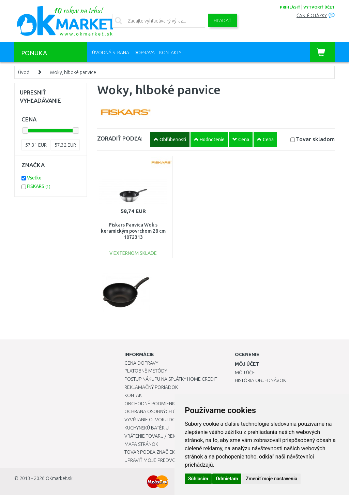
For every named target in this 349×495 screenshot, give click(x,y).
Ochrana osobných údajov (158, 411)
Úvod (23, 72)
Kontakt (134, 395)
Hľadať (222, 20)
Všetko (34, 177)
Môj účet (246, 372)
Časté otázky (312, 15)
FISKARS (38, 186)
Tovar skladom (315, 139)
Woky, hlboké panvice (73, 72)
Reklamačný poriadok (151, 387)
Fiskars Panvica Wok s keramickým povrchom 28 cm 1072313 (133, 231)
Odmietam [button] (227, 478)
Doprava (144, 52)
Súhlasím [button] (198, 478)
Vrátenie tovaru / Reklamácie (159, 436)
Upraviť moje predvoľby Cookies (164, 460)
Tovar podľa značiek (149, 452)
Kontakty (170, 52)
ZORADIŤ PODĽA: (119, 138)
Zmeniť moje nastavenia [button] (271, 478)
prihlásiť (290, 7)
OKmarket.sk (59, 478)
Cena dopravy (141, 363)
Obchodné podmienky (150, 403)
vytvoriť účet (319, 7)
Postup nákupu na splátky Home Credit (170, 379)
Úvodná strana (110, 52)
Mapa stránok (141, 444)
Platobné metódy (145, 371)
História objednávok (260, 380)
